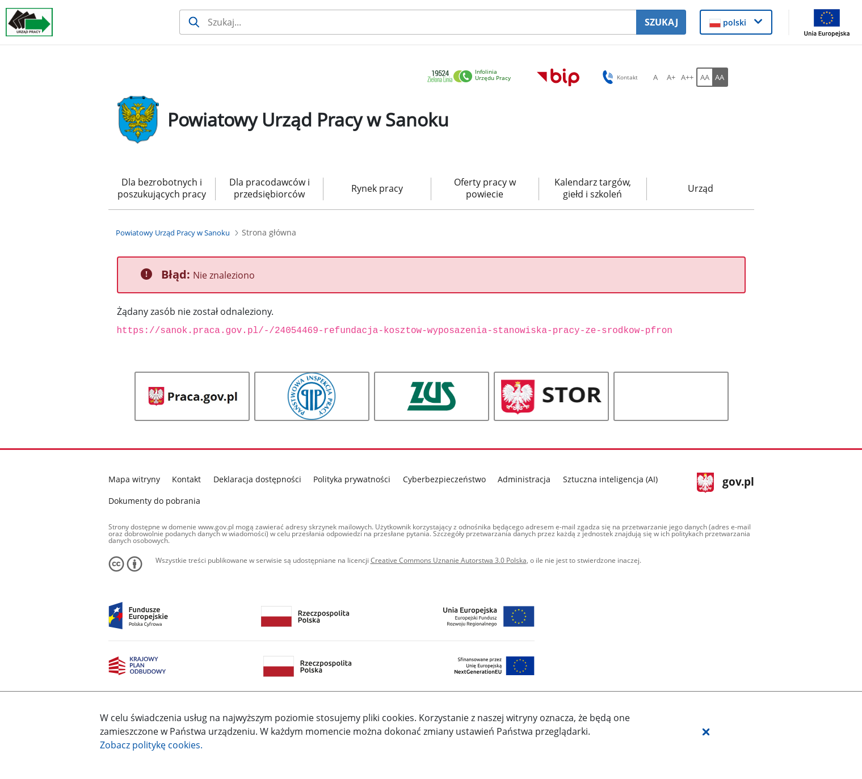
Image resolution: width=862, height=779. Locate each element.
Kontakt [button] (618, 77)
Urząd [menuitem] (700, 188)
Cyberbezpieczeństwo (444, 479)
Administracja (524, 479)
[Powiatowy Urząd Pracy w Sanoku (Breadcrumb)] (173, 232)
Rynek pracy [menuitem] (377, 188)
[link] (472, 77)
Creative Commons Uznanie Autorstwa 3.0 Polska (449, 560)
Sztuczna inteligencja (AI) (610, 479)
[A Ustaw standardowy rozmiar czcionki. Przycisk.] (655, 77)
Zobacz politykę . (151, 745)
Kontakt (186, 479)
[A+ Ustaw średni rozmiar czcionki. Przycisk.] (671, 77)
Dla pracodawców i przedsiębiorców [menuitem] (269, 188)
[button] (706, 731)
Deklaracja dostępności (257, 479)
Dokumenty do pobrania (154, 500)
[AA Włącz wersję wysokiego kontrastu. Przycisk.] (720, 77)
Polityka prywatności (351, 479)
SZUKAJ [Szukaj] (661, 22)
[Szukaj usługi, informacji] (407, 22)
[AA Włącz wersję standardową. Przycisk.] (704, 77)
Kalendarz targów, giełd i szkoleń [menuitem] (592, 188)
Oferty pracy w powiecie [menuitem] (485, 188)
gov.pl (725, 483)
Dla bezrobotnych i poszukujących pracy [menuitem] (161, 188)
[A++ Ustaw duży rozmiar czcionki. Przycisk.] (687, 77)
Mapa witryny (134, 479)
